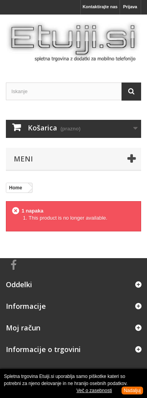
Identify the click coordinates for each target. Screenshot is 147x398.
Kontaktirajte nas (100, 6)
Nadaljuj (132, 390)
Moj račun (23, 327)
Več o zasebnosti (94, 390)
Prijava (130, 6)
